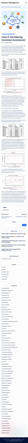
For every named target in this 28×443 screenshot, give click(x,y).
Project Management (6, 376)
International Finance (6, 350)
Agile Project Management (8, 34)
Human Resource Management (8, 342)
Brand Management (6, 293)
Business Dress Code (6, 300)
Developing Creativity (6, 326)
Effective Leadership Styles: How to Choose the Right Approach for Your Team (13, 245)
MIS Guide (4, 361)
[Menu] (25, 2)
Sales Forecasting (5, 390)
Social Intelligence (6, 402)
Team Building (5, 414)
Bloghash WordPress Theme (16, 441)
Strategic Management (7, 409)
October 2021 (4, 276)
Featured (4, 335)
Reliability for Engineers (7, 383)
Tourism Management (6, 418)
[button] (6, 209)
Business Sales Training (7, 312)
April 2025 (4, 269)
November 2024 (5, 272)
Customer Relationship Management (10, 321)
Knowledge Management (7, 354)
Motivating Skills (5, 364)
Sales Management (6, 392)
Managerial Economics (6, 357)
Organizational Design (6, 369)
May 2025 (4, 267)
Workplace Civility (5, 425)
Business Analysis (5, 297)
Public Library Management (8, 378)
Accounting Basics (6, 288)
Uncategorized (5, 421)
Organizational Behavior (7, 366)
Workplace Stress (5, 432)
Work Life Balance (5, 423)
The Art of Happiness (6, 416)
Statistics (4, 406)
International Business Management (9, 347)
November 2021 (5, 274)
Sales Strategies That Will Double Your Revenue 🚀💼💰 (14, 233)
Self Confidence (5, 397)
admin (5, 207)
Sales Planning (5, 395)
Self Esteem (4, 399)
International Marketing (7, 352)
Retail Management (6, 385)
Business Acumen (5, 295)
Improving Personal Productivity (9, 345)
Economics (4, 328)
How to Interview (5, 340)
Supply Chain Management (8, 411)
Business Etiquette (6, 304)
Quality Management (6, 380)
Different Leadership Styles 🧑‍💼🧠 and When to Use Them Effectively (13, 237)
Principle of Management (7, 373)
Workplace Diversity (6, 428)
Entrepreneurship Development (8, 331)
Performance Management (8, 371)
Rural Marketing (5, 387)
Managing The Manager (7, 359)
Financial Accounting (6, 338)
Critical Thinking (5, 319)
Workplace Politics (6, 430)
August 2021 (4, 279)
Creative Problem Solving (7, 316)
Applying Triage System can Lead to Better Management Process (11, 250)
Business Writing (5, 314)
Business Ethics (5, 302)
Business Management (10, 3)
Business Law (4, 307)
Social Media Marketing (7, 404)
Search (14, 222)
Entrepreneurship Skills (6, 333)
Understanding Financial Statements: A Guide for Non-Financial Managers (14, 241)
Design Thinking (5, 323)
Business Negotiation (6, 309)
